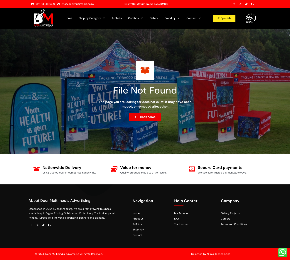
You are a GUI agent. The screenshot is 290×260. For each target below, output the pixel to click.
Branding (172, 18)
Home (68, 18)
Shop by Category (92, 18)
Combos (135, 18)
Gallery (154, 18)
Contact (193, 18)
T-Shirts (117, 18)
